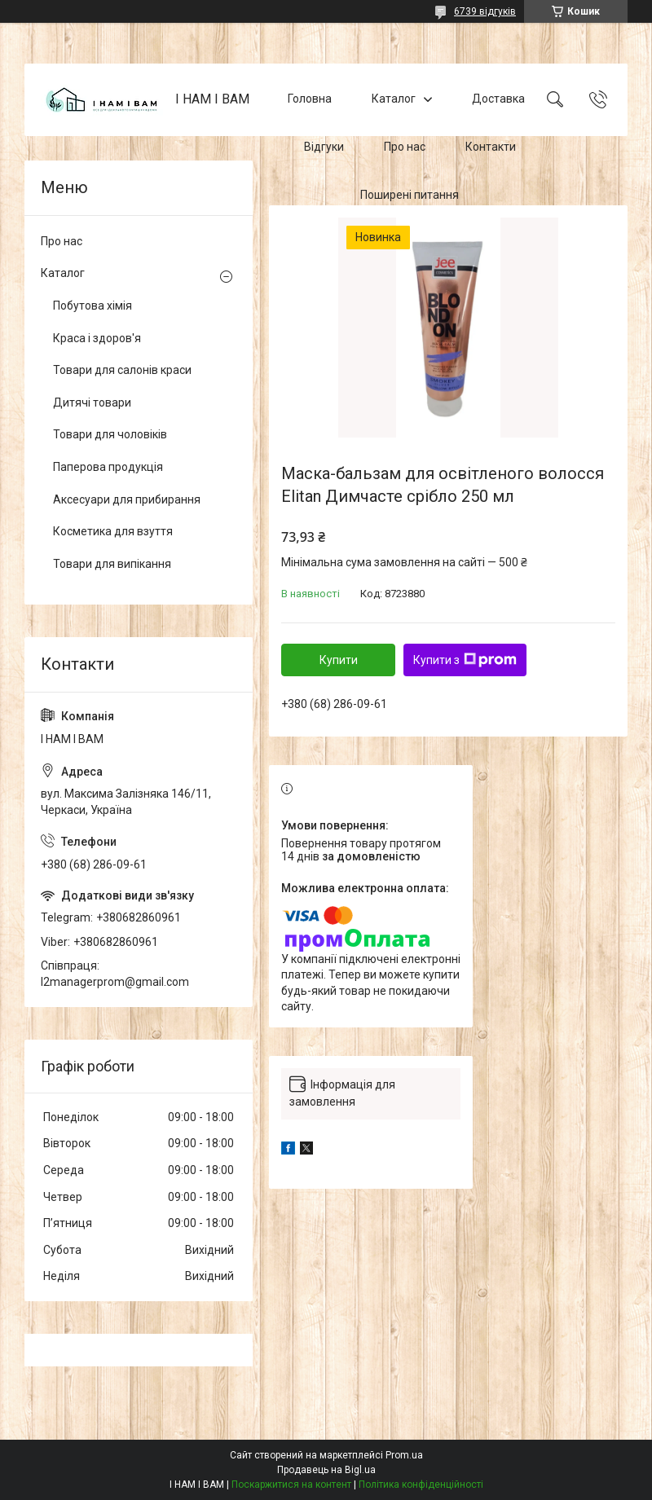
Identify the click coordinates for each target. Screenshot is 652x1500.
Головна (310, 99)
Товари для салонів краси (122, 369)
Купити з (465, 660)
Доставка (498, 99)
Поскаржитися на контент (291, 1484)
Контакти (490, 146)
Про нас (404, 146)
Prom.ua (404, 1455)
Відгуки (324, 146)
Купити (338, 659)
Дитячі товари (92, 402)
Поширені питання (409, 194)
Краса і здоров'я (97, 338)
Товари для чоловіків (110, 434)
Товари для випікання (112, 563)
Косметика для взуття (113, 531)
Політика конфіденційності (421, 1484)
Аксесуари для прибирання (126, 499)
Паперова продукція (108, 466)
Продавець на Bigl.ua (326, 1470)
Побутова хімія (92, 305)
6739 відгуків (485, 11)
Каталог (394, 99)
